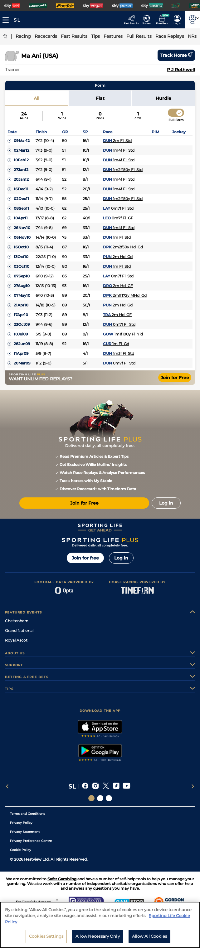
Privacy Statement (25, 832)
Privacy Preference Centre (31, 841)
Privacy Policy (21, 823)
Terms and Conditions (27, 814)
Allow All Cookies (149, 938)
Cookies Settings (46, 938)
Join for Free (175, 377)
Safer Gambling (61, 879)
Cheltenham (16, 620)
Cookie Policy (20, 850)
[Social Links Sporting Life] (91, 798)
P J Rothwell (181, 69)
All (36, 98)
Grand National (19, 630)
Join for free (85, 558)
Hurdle (163, 98)
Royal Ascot (16, 640)
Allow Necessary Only (98, 938)
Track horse (176, 55)
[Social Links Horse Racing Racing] (100, 798)
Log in (121, 558)
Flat (100, 98)
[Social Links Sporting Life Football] (109, 798)
